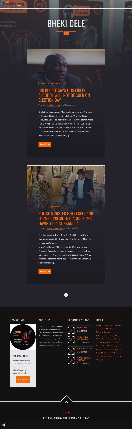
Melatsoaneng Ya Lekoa (85, 349)
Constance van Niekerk (55, 228)
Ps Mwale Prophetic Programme (83, 359)
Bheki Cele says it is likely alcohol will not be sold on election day (64, 95)
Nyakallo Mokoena (53, 105)
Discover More (23, 379)
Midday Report (82, 328)
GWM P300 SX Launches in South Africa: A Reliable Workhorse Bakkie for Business (108, 329)
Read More (45, 144)
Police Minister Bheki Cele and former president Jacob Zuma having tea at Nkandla (66, 218)
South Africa (55, 84)
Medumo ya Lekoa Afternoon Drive (83, 338)
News (42, 84)
